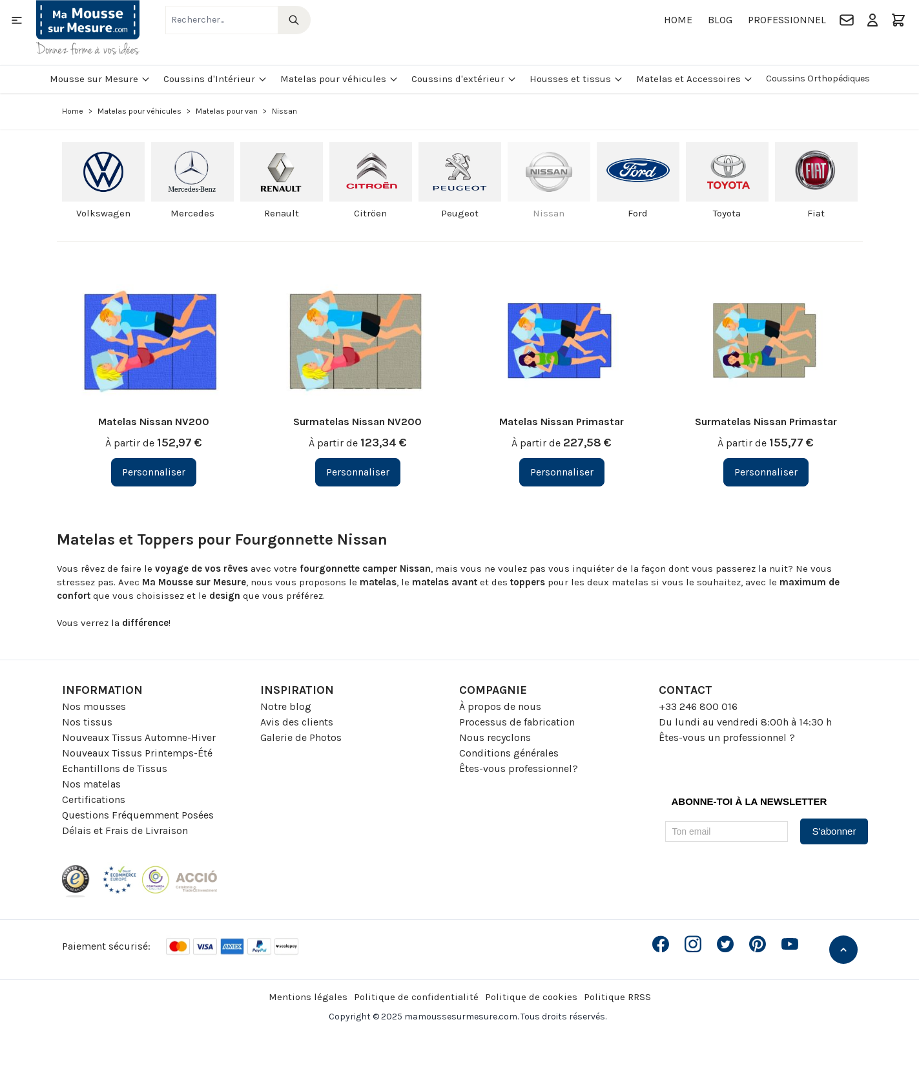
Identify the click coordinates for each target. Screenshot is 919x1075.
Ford (638, 213)
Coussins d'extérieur (464, 79)
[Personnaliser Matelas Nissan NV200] (153, 472)
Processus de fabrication (517, 722)
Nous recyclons (495, 737)
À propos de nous (500, 706)
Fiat (816, 213)
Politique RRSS (617, 997)
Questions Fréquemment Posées (138, 815)
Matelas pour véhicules (339, 79)
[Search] (294, 20)
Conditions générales (509, 753)
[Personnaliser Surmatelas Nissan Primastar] (766, 472)
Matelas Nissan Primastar (561, 421)
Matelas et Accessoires (694, 79)
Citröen (370, 213)
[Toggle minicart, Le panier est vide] (898, 20)
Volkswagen (103, 213)
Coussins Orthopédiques (818, 78)
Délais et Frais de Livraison (125, 830)
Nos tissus (87, 722)
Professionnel (787, 20)
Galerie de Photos (301, 737)
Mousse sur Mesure (100, 79)
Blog (720, 20)
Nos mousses (94, 706)
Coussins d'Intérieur (215, 79)
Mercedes (192, 213)
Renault (281, 213)
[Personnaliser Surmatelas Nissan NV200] (357, 472)
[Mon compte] (872, 20)
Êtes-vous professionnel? (518, 768)
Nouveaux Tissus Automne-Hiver (139, 737)
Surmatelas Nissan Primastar (766, 421)
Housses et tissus (576, 79)
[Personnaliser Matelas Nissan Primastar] (561, 472)
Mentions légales (308, 997)
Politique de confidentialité (416, 997)
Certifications (93, 799)
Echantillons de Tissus (114, 768)
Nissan (548, 213)
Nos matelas (91, 784)
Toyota (727, 213)
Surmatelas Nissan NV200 (357, 421)
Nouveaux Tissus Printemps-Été (137, 753)
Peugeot (460, 213)
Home (678, 20)
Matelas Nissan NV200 (153, 421)
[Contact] (846, 20)
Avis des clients (296, 722)
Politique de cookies (531, 997)
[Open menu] (16, 20)
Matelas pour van (227, 111)
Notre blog (285, 706)
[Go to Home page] (87, 27)
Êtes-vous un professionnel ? (727, 737)
